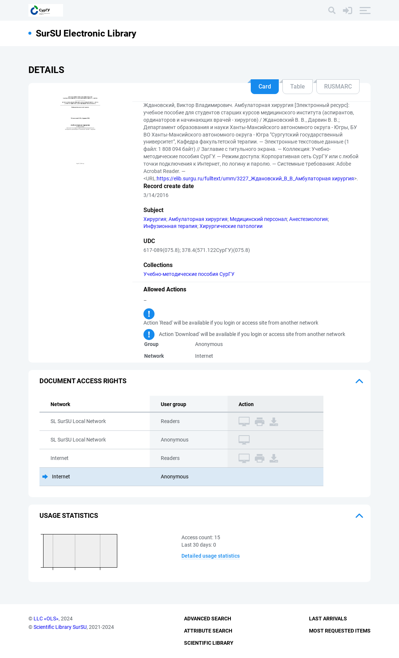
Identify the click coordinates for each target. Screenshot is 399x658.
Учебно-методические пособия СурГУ (189, 274)
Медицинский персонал (258, 219)
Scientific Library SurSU (60, 627)
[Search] (332, 10)
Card (265, 86)
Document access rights (82, 381)
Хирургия (154, 219)
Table (297, 86)
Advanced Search (207, 618)
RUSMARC (338, 86)
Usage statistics (68, 515)
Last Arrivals (328, 618)
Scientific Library (208, 643)
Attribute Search (208, 631)
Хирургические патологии (231, 226)
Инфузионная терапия (170, 226)
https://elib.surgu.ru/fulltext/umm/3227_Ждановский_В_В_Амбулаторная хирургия (255, 178)
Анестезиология (308, 219)
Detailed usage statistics (210, 556)
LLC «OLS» (46, 618)
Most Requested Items (340, 631)
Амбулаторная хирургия (198, 219)
